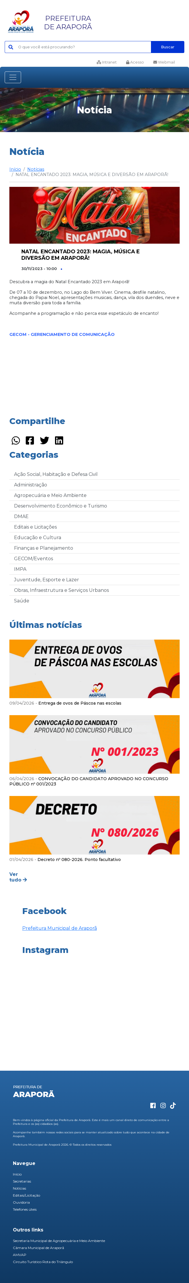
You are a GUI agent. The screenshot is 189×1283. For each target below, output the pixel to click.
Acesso (135, 62)
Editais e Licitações (35, 527)
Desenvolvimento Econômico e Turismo (60, 506)
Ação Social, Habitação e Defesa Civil (56, 474)
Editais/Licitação (26, 1195)
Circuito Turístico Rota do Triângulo (43, 1262)
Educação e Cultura (37, 537)
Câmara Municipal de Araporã (38, 1248)
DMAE (21, 516)
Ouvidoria (21, 1202)
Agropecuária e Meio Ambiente (50, 495)
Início (15, 169)
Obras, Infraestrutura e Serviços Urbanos (61, 590)
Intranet (107, 62)
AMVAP (19, 1255)
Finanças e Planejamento (43, 548)
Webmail (164, 62)
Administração (30, 485)
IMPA (20, 569)
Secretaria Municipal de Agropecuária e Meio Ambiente (59, 1240)
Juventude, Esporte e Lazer (46, 579)
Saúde (21, 601)
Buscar (167, 47)
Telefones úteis (25, 1209)
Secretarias (22, 1181)
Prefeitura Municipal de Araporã (59, 928)
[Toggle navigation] (13, 77)
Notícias (35, 169)
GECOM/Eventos (33, 558)
